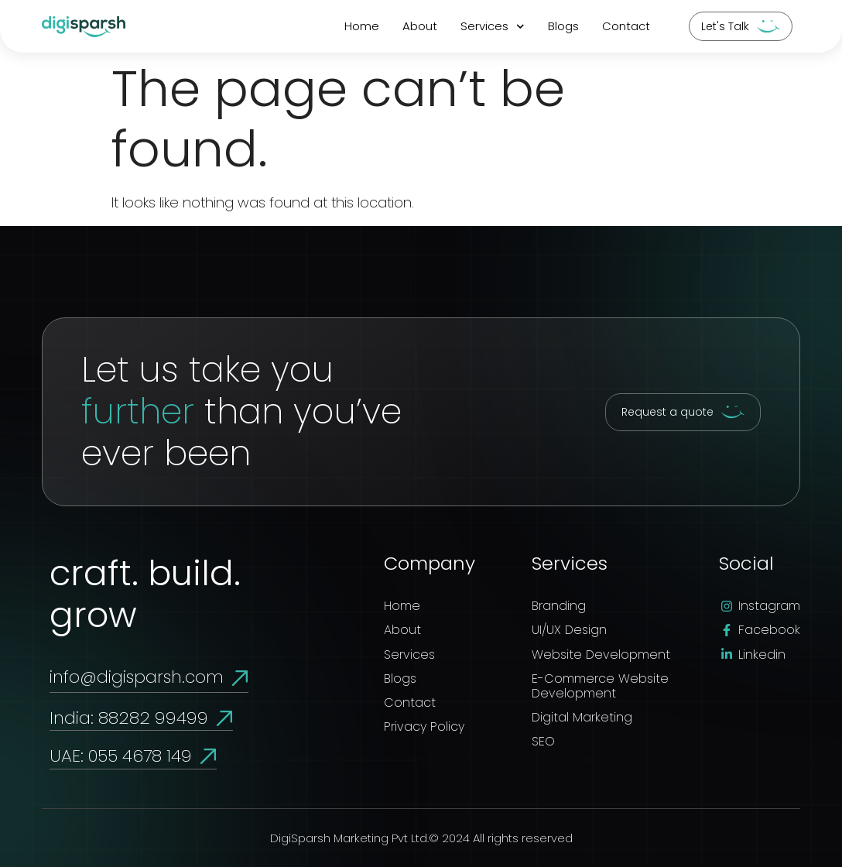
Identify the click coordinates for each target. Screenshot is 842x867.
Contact (626, 26)
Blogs (563, 26)
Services (492, 26)
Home (361, 26)
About (419, 26)
